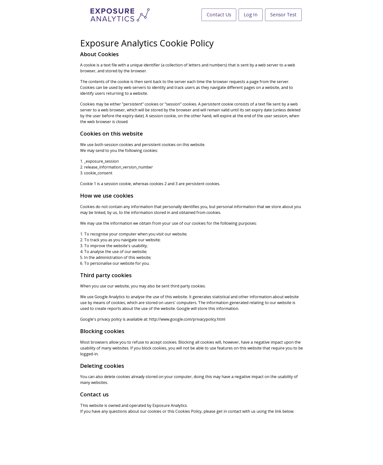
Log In (250, 14)
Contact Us (219, 14)
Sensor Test (283, 14)
